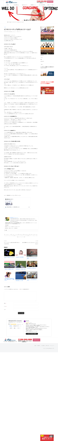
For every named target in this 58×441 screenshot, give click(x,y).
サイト (5, 309)
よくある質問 (43, 345)
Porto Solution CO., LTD (50, 348)
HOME (35, 345)
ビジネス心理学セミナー (28, 235)
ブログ (5, 27)
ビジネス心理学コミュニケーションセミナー (17, 235)
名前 (5, 303)
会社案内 (38, 345)
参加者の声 (42, 61)
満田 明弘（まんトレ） (12, 31)
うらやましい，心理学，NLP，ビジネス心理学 (12, 234)
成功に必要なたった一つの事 (19, 280)
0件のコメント (19, 31)
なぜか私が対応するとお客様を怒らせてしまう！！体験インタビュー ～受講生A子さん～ (9, 279)
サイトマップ (52, 345)
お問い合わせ (50, 1)
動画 (41, 59)
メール (5, 306)
